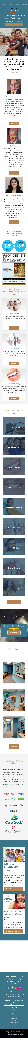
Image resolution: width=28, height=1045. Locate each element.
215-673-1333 (14, 10)
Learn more (14, 124)
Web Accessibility (20, 1032)
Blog (14, 1016)
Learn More (14, 52)
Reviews (14, 1018)
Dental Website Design (10, 1034)
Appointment (14, 1022)
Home (14, 1012)
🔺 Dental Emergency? (14, 12)
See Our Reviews (14, 632)
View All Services (14, 602)
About (14, 1014)
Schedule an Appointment (13, 889)
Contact (14, 1020)
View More (14, 746)
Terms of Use (12, 1032)
